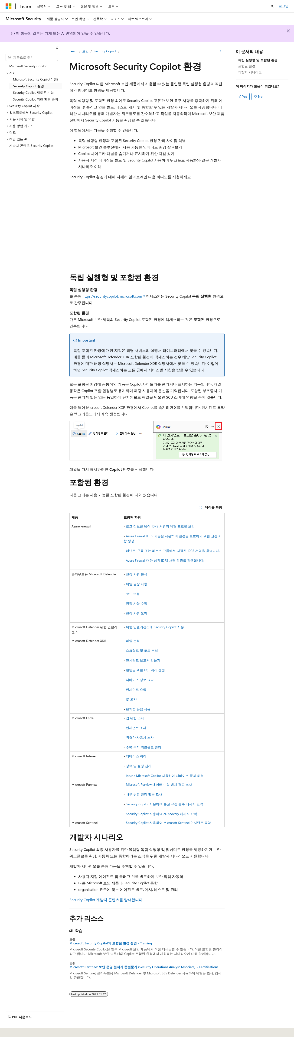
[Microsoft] (9, 6)
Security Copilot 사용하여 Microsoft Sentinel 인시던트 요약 (168, 822)
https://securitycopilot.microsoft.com (112, 296)
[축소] (57, 48)
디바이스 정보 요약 (140, 680)
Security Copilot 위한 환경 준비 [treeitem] (35, 99)
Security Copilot (105, 51)
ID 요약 (131, 699)
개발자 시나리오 (250, 72)
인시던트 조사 (136, 727)
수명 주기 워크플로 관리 (143, 747)
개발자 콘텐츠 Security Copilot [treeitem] (31, 145)
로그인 (283, 6)
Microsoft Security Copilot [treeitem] (28, 66)
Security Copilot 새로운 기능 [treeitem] (33, 92)
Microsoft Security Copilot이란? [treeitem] (35, 79)
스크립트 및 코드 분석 (142, 650)
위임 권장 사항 (136, 584)
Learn (73, 51)
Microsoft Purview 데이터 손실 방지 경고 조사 (159, 784)
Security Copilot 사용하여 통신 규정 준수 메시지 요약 (164, 804)
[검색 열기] (272, 6)
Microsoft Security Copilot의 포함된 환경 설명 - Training (110, 943)
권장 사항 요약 (136, 613)
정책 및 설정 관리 (138, 766)
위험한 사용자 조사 (140, 737)
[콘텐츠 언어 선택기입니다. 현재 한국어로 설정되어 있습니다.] (15, 1030)
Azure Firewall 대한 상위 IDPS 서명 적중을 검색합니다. (165, 560)
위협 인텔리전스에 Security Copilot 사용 (155, 627)
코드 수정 (133, 593)
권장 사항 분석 (136, 574)
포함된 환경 (246, 66)
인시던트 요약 (136, 689)
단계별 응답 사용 (138, 709)
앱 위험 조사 (135, 718)
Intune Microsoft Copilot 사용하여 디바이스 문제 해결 (165, 775)
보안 (85, 51)
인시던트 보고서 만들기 (143, 660)
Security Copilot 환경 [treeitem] (28, 86)
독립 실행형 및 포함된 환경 (258, 60)
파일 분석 (133, 640)
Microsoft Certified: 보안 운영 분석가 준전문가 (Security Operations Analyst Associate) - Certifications (143, 967)
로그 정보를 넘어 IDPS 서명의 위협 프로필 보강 (160, 526)
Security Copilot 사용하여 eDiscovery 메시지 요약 (161, 814)
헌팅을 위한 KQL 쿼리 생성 (145, 670)
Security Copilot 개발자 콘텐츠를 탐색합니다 (106, 899)
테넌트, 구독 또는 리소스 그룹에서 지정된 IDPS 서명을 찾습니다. (173, 550)
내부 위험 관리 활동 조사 (144, 794)
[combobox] (32, 57)
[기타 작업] (220, 51)
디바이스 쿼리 (136, 756)
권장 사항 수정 (136, 603)
